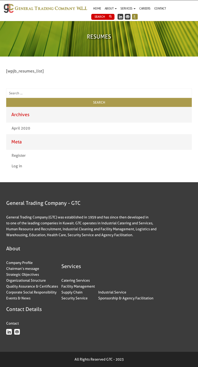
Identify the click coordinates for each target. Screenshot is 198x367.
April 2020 (21, 128)
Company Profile (19, 263)
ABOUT (111, 8)
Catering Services (75, 280)
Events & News (18, 298)
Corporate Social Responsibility (31, 292)
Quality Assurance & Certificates (32, 286)
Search (103, 17)
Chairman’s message (22, 269)
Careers (145, 8)
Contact (160, 8)
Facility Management (78, 286)
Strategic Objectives (22, 274)
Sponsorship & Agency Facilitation (125, 298)
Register (19, 155)
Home (97, 8)
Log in (17, 166)
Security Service (74, 298)
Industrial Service (112, 292)
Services (128, 8)
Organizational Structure (26, 280)
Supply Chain (71, 292)
